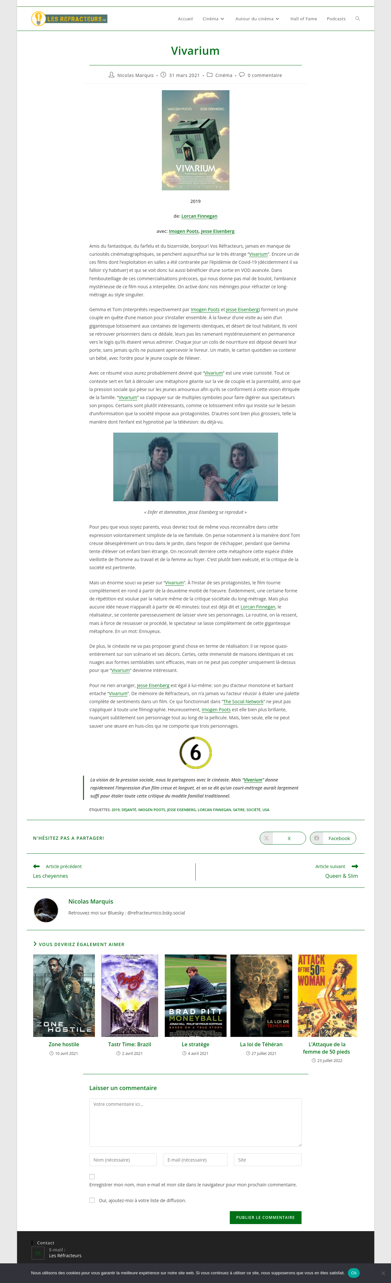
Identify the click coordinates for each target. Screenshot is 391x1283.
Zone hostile (64, 1044)
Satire (239, 809)
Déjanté (129, 809)
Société (254, 809)
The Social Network (243, 701)
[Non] (383, 1273)
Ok (354, 1272)
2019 (116, 809)
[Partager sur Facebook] (333, 838)
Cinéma (223, 75)
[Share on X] (283, 838)
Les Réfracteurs (65, 1255)
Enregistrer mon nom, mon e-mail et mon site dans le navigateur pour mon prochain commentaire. (193, 1185)
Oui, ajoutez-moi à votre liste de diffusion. (137, 1200)
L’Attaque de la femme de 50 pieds (327, 1048)
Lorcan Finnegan (200, 216)
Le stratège (195, 1044)
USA (265, 809)
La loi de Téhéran (261, 1044)
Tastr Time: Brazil (129, 1044)
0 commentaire (265, 75)
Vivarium (258, 254)
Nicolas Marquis (135, 75)
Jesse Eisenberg (218, 231)
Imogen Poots (184, 231)
